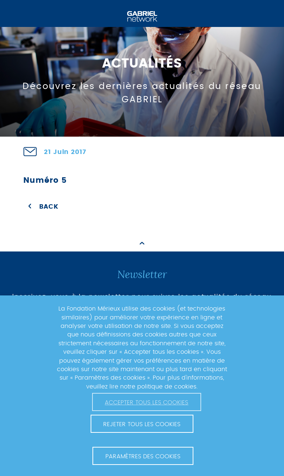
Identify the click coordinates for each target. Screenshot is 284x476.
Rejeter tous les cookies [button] (141, 424)
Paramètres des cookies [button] (142, 456)
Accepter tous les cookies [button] (146, 402)
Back (48, 207)
